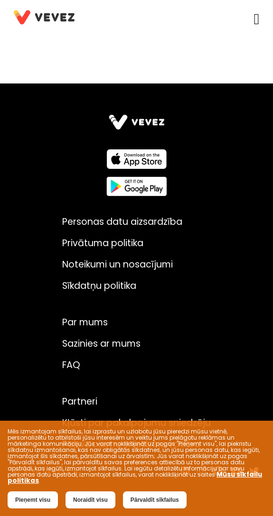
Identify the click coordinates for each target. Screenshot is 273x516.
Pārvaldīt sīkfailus (155, 500)
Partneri (79, 401)
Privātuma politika (102, 243)
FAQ (71, 365)
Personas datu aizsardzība (122, 221)
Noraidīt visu (90, 500)
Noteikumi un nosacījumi (117, 264)
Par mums (85, 322)
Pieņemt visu (32, 500)
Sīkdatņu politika (99, 285)
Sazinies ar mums (101, 343)
